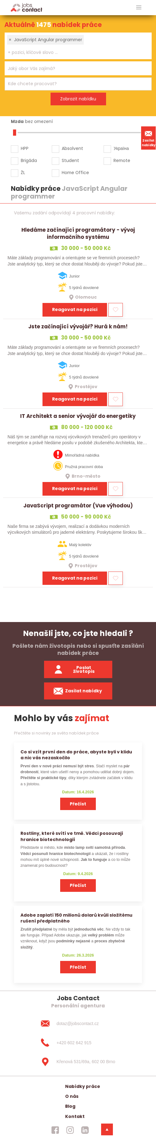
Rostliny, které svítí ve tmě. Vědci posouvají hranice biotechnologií (71, 836)
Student (70, 160)
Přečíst (78, 804)
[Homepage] (26, 7)
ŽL (23, 172)
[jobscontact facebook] (55, 1130)
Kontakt (75, 1116)
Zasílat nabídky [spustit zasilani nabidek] (78, 691)
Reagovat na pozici (74, 309)
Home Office (75, 172)
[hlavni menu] (139, 7)
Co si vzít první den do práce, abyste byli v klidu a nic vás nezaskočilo (76, 755)
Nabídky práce (82, 1086)
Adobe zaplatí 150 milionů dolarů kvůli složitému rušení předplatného (76, 918)
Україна (121, 148)
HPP (25, 148)
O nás (71, 1096)
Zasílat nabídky (148, 138)
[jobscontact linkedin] (85, 1130)
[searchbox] (74, 52)
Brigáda (29, 160)
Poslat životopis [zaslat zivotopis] (74, 669)
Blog (70, 1106)
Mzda (17, 121)
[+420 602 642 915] (78, 1042)
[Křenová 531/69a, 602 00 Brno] (78, 1061)
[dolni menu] (107, 1129)
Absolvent (72, 148)
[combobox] (78, 46)
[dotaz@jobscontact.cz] (78, 1023)
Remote (122, 160)
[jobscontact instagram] (70, 1130)
